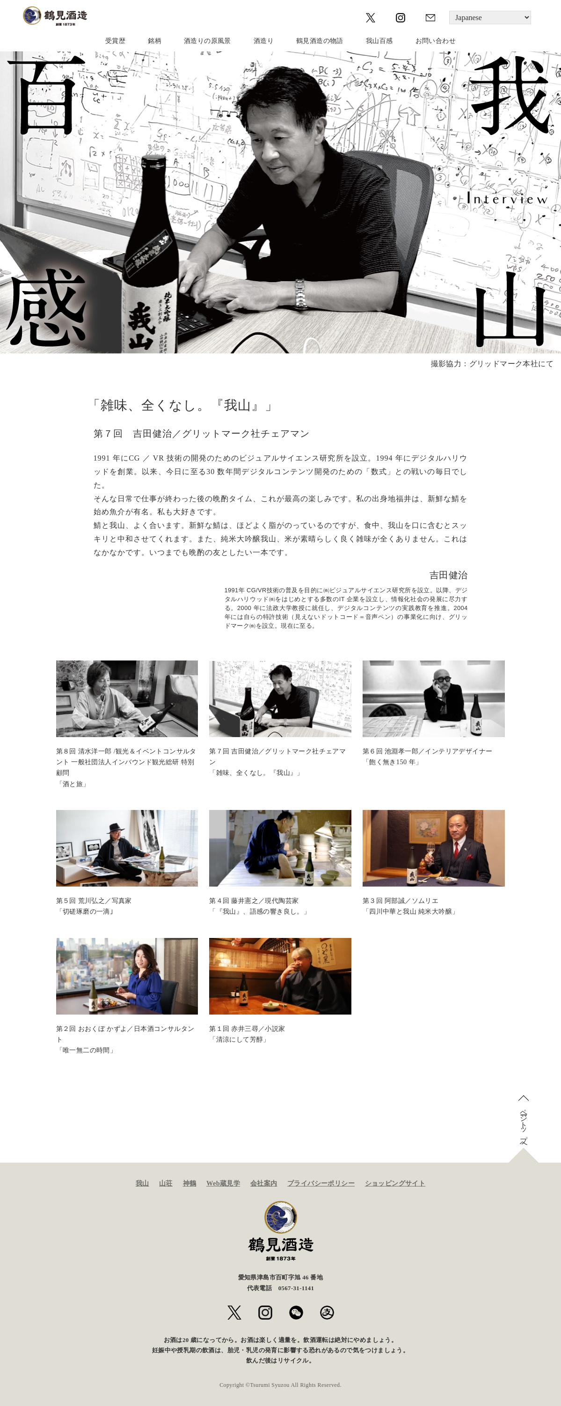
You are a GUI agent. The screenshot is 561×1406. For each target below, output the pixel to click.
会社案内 (263, 1183)
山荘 (166, 1183)
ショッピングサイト (395, 1183)
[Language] (490, 17)
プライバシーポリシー (321, 1183)
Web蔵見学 (223, 1183)
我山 (142, 1183)
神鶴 (190, 1183)
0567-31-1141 (296, 1288)
